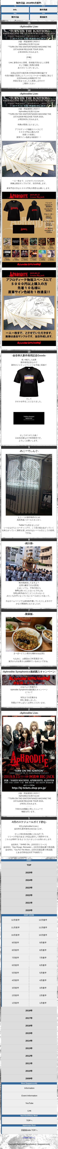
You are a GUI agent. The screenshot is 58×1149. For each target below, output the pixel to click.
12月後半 (43, 920)
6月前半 (15, 965)
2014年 (29, 1041)
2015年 (29, 1033)
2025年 (29, 872)
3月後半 (43, 988)
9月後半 (43, 942)
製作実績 (43, 10)
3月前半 (15, 988)
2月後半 (43, 995)
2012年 (29, 1056)
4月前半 (15, 980)
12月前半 (15, 920)
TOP (29, 865)
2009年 (29, 1078)
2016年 (29, 1025)
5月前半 (15, 973)
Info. (15, 10)
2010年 (29, 1071)
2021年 (29, 903)
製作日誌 (15, 17)
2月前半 (15, 995)
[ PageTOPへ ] (29, 1137)
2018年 (29, 1010)
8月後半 (43, 950)
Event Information (29, 1095)
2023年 (29, 887)
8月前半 (15, 950)
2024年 (29, 880)
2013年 (29, 1048)
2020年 (29, 910)
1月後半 (43, 1003)
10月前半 (15, 935)
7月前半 (15, 957)
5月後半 (43, 973)
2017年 (29, 1018)
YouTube (29, 1103)
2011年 (29, 1063)
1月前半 (15, 1003)
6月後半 (43, 965)
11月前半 (15, 927)
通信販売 (43, 17)
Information (29, 1088)
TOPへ (29, 1120)
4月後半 (43, 980)
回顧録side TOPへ (29, 1130)
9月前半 (15, 942)
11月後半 (43, 927)
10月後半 (43, 935)
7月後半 (43, 957)
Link (29, 1111)
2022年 (29, 895)
